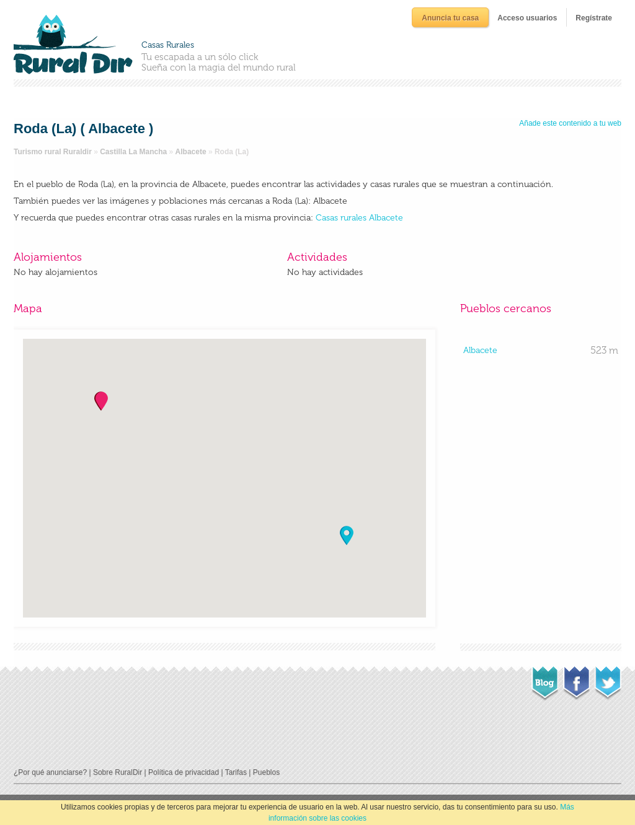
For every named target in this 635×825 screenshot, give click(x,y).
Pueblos (266, 772)
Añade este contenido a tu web (570, 123)
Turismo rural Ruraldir (53, 151)
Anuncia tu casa (450, 18)
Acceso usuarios (527, 18)
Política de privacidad (183, 772)
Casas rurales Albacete (359, 217)
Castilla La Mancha (133, 151)
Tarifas (236, 772)
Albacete (190, 151)
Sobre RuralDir (117, 772)
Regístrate (593, 18)
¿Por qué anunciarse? (50, 772)
